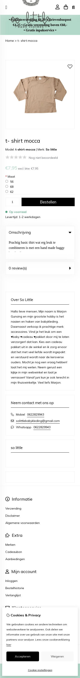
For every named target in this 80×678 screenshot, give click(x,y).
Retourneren (14, 604)
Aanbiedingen (15, 538)
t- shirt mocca (27, 41)
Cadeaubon (13, 531)
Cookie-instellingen (40, 670)
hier (8, 644)
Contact (11, 596)
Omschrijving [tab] (40, 232)
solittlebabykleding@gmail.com (38, 400)
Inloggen (11, 560)
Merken (10, 524)
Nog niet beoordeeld (43, 158)
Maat (10, 176)
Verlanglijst (13, 575)
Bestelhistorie (14, 567)
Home (9, 41)
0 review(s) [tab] (40, 247)
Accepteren (23, 656)
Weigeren (57, 656)
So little (51, 149)
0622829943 (35, 394)
